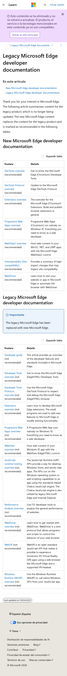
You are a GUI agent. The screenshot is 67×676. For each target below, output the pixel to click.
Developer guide (13, 355)
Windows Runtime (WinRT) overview (13, 577)
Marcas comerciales (40, 660)
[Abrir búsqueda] (45, 5)
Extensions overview (15, 199)
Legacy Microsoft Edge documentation (31, 45)
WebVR (8, 544)
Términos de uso (16, 660)
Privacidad (28, 649)
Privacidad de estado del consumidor (27, 655)
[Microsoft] (33, 5)
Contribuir (12, 649)
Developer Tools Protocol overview (13, 391)
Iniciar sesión (57, 4)
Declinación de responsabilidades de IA (28, 639)
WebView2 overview (15, 243)
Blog (35, 644)
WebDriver (10, 276)
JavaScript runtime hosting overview (13, 463)
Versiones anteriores (18, 644)
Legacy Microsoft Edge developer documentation (33, 92)
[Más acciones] (61, 45)
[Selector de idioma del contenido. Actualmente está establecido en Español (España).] (20, 614)
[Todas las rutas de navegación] (6, 45)
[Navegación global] (3, 5)
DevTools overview (14, 170)
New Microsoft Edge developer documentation (31, 88)
